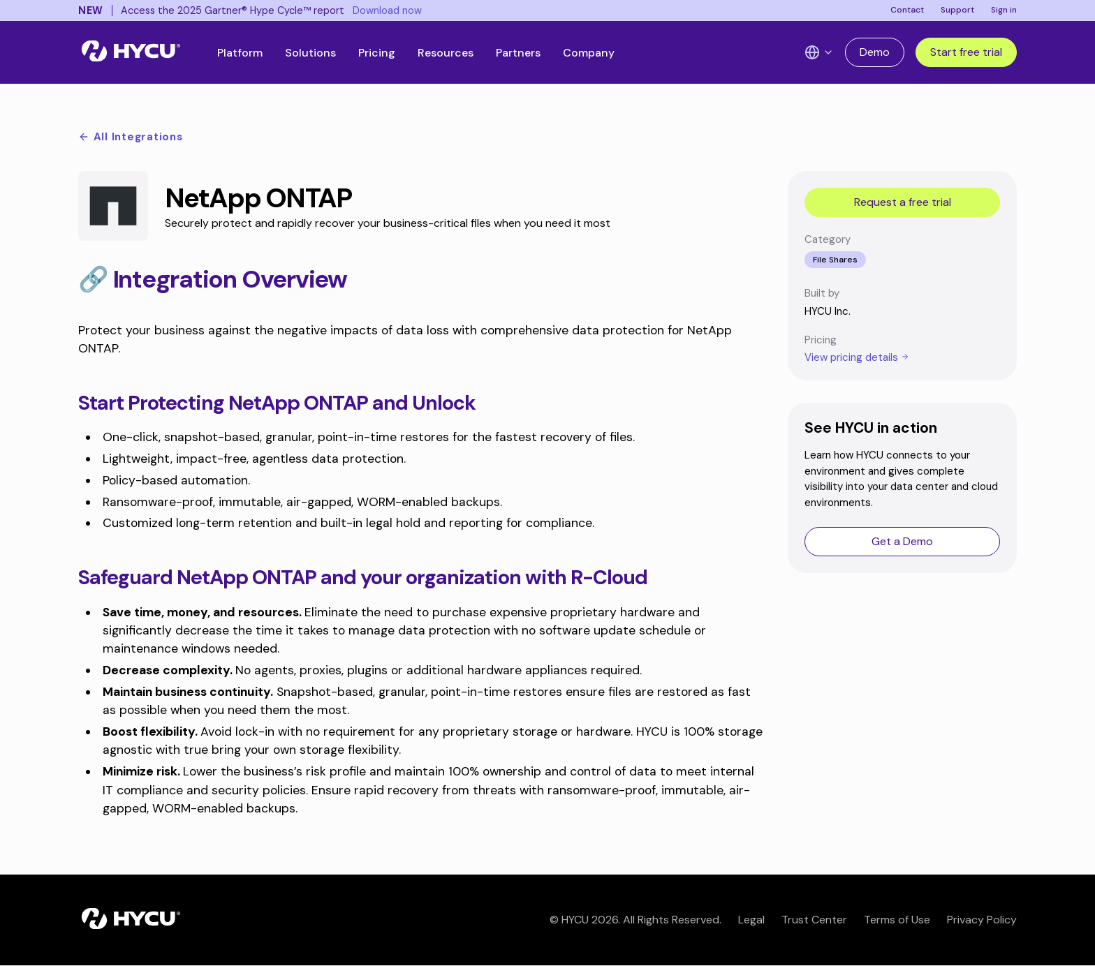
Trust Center (814, 919)
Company (589, 52)
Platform (240, 52)
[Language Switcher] (819, 52)
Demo (875, 52)
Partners (518, 52)
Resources (445, 52)
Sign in (1004, 9)
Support (957, 9)
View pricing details (856, 357)
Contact (907, 9)
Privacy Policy (982, 919)
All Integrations (130, 137)
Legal (751, 919)
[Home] (131, 52)
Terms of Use (897, 919)
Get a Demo (902, 541)
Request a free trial (902, 202)
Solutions (310, 52)
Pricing (376, 52)
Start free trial (966, 52)
